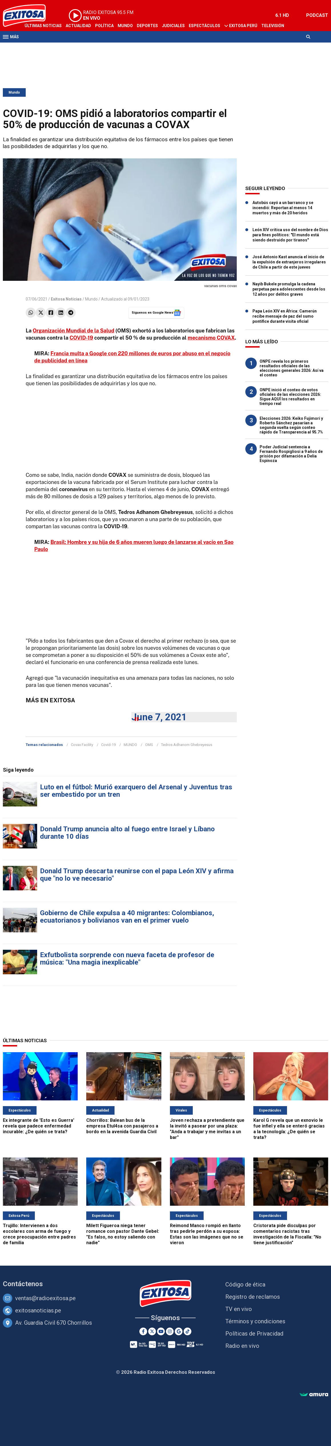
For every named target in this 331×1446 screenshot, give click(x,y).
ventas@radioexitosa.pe (45, 1298)
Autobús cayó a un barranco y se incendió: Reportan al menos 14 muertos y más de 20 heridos (282, 207)
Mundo (125, 25)
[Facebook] (143, 1331)
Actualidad (78, 25)
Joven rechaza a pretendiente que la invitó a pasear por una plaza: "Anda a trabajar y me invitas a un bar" (207, 1129)
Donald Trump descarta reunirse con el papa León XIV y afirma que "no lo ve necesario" (137, 874)
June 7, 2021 (159, 717)
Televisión (272, 25)
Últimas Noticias (43, 25)
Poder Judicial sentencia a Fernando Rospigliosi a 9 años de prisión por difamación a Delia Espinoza (291, 454)
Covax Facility (82, 745)
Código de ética (245, 1284)
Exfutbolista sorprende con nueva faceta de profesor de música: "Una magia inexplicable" (127, 958)
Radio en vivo (242, 1345)
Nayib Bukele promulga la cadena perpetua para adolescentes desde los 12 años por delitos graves (288, 289)
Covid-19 (108, 745)
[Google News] (178, 1331)
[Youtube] (161, 1331)
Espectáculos (204, 25)
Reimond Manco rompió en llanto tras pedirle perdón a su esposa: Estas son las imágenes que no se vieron (206, 1234)
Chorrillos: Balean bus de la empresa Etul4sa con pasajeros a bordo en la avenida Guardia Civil (122, 1126)
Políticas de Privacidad (254, 1333)
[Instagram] (170, 1331)
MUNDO (130, 745)
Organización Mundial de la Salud (74, 331)
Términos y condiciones (255, 1321)
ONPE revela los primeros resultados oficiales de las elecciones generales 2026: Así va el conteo (292, 368)
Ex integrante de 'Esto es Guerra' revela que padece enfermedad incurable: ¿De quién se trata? (38, 1126)
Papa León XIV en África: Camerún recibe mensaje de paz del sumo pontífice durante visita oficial (284, 316)
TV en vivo (238, 1309)
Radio (31, 48)
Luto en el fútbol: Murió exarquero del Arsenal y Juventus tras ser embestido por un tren (136, 790)
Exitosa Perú (243, 25)
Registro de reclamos (252, 1296)
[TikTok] (187, 1331)
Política (104, 25)
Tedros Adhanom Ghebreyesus (186, 745)
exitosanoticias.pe (38, 1310)
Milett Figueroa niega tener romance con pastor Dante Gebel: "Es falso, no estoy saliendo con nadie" (122, 1234)
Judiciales (173, 25)
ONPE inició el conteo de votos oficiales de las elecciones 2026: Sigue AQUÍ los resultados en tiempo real (290, 397)
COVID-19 (81, 338)
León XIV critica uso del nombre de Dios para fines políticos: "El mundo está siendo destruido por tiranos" (290, 234)
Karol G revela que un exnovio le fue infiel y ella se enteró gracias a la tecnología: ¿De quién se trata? (289, 1129)
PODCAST (317, 15)
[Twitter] (152, 1331)
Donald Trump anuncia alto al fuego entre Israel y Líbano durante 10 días (127, 832)
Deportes (147, 25)
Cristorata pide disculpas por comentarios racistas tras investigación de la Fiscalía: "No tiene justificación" (287, 1234)
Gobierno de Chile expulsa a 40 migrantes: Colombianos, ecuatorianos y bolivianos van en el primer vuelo (127, 916)
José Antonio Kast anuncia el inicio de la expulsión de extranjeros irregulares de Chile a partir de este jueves (289, 262)
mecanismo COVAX (211, 338)
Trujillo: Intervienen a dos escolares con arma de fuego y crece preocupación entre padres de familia (39, 1234)
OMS (149, 745)
